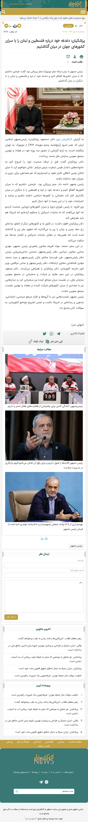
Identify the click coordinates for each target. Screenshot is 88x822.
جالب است (77, 62)
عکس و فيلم (44, 746)
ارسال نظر (44, 554)
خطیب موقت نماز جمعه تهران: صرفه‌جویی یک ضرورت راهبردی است (48, 676)
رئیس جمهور (76, 546)
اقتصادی (49, 742)
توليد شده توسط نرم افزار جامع (43, 819)
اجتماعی (37, 742)
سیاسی (68, 26)
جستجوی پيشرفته (20, 772)
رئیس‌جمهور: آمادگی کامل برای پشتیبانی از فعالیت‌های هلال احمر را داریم (45, 406)
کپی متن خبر (54, 341)
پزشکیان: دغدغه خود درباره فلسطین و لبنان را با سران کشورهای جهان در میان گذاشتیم (45, 43)
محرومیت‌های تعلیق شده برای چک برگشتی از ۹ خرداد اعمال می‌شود (50, 18)
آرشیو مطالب (68, 772)
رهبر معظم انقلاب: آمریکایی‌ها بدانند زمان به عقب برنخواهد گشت (49, 639)
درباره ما (44, 772)
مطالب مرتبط (44, 349)
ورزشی (9, 742)
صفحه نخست (75, 742)
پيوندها (35, 772)
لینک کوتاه (35, 341)
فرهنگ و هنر (23, 742)
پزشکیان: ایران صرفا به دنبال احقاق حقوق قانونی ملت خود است (50, 669)
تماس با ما (55, 772)
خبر (80, 26)
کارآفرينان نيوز (64, 139)
